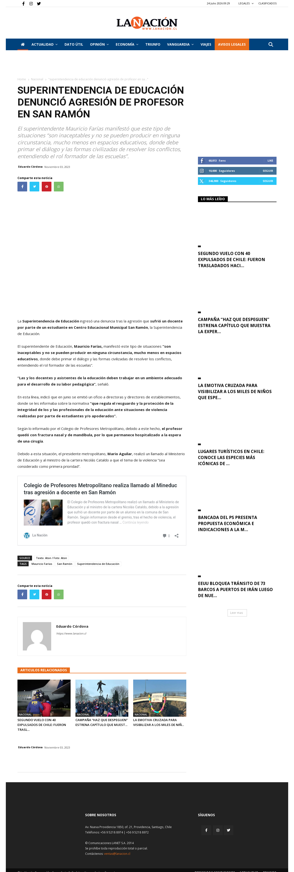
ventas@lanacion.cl (117, 854)
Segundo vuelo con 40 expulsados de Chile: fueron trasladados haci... (231, 259)
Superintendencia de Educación (98, 564)
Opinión (99, 44)
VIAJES (206, 44)
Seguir (268, 171)
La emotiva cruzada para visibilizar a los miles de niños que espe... (235, 391)
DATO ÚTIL (74, 44)
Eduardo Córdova (30, 166)
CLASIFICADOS (267, 3)
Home (21, 79)
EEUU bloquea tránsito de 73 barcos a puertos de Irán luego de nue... (235, 589)
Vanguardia (180, 44)
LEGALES (246, 3)
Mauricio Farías (42, 564)
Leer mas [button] (236, 613)
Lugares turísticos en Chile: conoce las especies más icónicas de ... (231, 457)
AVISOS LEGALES (232, 44)
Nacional (37, 79)
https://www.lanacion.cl (71, 633)
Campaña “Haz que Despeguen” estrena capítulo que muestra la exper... (234, 325)
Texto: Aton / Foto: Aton (51, 558)
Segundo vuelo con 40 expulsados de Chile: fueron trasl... (41, 725)
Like (270, 160)
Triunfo (152, 44)
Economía (127, 44)
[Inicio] (22, 44)
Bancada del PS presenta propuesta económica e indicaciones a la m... (227, 523)
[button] (271, 44)
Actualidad (44, 44)
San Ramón (64, 564)
